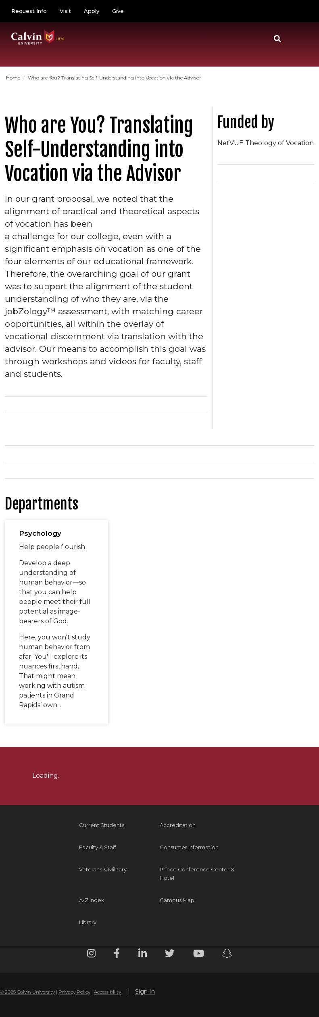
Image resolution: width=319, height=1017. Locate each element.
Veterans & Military (103, 869)
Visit (65, 11)
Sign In (145, 991)
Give (118, 11)
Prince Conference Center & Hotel (197, 873)
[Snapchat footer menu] (227, 955)
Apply (91, 11)
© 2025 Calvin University (27, 992)
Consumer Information (189, 847)
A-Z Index (91, 900)
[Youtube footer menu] (198, 955)
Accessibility (107, 992)
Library (87, 922)
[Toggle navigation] (298, 38)
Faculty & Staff (97, 847)
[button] (277, 38)
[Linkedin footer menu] (142, 955)
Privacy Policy (74, 992)
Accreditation (178, 825)
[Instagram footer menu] (91, 955)
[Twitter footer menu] (170, 955)
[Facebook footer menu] (117, 955)
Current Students (101, 825)
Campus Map (177, 900)
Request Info (29, 11)
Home (13, 78)
